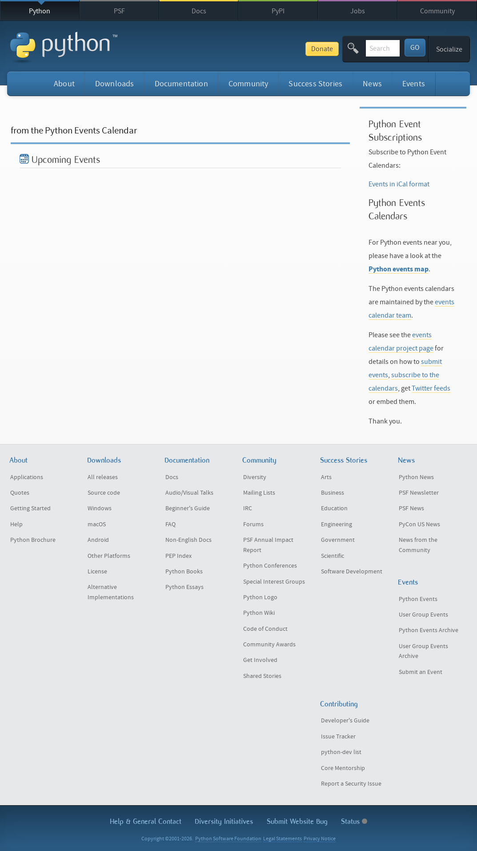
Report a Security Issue (351, 783)
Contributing (339, 704)
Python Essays (184, 587)
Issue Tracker (338, 736)
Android (98, 540)
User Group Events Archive (423, 651)
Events (413, 84)
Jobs (357, 11)
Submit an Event (420, 672)
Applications (26, 477)
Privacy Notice (320, 839)
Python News (416, 477)
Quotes (19, 492)
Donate (256, 49)
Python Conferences (270, 565)
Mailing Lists (259, 492)
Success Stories (315, 84)
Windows (100, 508)
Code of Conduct (265, 629)
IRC (247, 508)
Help (16, 524)
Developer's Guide (345, 720)
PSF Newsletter (419, 492)
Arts (326, 477)
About (64, 84)
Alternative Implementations (111, 592)
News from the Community (418, 545)
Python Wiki (259, 613)
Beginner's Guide (187, 508)
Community (437, 11)
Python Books (184, 571)
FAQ (170, 524)
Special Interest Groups (274, 581)
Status (354, 821)
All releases (103, 477)
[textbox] (350, 48)
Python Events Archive (428, 630)
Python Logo (260, 597)
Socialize (449, 49)
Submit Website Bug (297, 821)
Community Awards (269, 644)
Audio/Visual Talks (189, 492)
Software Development (351, 571)
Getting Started (30, 508)
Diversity (254, 477)
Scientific (332, 556)
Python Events (418, 599)
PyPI (278, 11)
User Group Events (423, 614)
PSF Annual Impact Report (268, 545)
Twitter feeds (431, 388)
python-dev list (341, 752)
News (372, 84)
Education (334, 508)
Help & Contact (145, 821)
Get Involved (260, 660)
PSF (119, 11)
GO (415, 48)
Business (332, 492)
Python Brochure (33, 540)
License (97, 571)
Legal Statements (282, 839)
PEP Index (178, 556)
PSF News (411, 508)
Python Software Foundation (228, 839)
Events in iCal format (399, 184)
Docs (199, 11)
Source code (104, 492)
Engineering (336, 524)
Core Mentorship (343, 768)
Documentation (181, 84)
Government (338, 540)
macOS (97, 524)
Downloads (114, 84)
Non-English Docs (188, 540)
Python (39, 11)
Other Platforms (109, 556)
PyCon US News (419, 524)
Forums (253, 524)
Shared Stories (262, 676)
